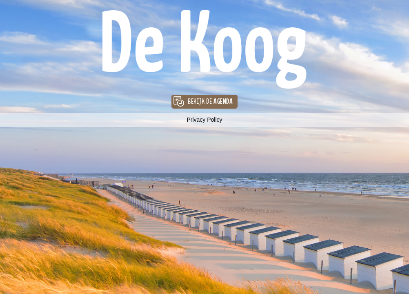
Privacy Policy (204, 119)
